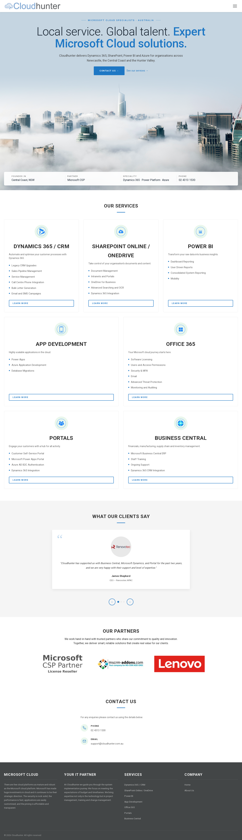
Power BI (128, 796)
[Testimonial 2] (121, 602)
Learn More (20, 303)
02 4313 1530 (98, 730)
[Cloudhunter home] (32, 6)
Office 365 (129, 807)
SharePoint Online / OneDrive (138, 790)
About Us (189, 790)
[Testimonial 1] (118, 602)
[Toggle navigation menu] (235, 6)
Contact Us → (109, 70)
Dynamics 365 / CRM (134, 784)
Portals (128, 813)
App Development (133, 801)
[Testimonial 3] (124, 602)
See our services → (137, 70)
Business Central (132, 818)
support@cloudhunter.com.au (107, 743)
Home (187, 784)
